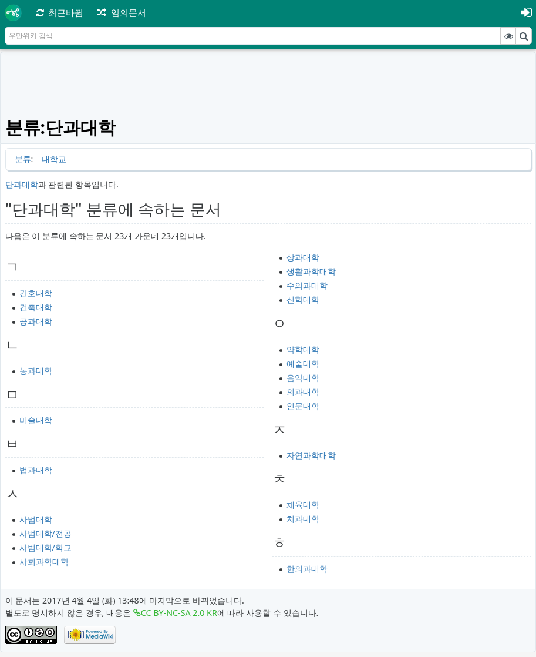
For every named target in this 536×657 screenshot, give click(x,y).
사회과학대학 (44, 561)
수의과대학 (307, 285)
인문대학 (302, 405)
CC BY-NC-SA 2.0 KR (179, 612)
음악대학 (302, 377)
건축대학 (35, 307)
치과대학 (302, 518)
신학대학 (302, 299)
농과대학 (35, 370)
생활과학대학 (311, 271)
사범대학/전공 (45, 533)
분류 (23, 159)
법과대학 (35, 469)
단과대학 (21, 184)
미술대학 (35, 419)
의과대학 (302, 391)
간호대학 (35, 293)
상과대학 (302, 257)
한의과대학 (307, 568)
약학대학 (302, 349)
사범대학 (35, 519)
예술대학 (302, 363)
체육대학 (302, 504)
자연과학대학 (311, 455)
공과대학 (35, 321)
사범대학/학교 (45, 547)
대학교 (54, 159)
